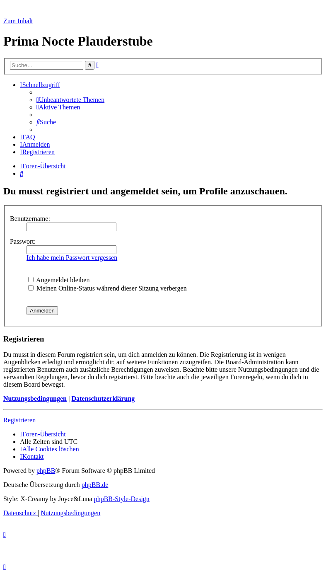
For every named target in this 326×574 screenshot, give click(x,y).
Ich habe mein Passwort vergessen (72, 257)
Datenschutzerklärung (103, 398)
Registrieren (19, 420)
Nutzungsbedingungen (35, 398)
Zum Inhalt (18, 20)
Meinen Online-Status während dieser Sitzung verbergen (107, 288)
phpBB (45, 470)
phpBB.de (95, 484)
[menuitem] (70, 99)
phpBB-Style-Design (122, 498)
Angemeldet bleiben (58, 279)
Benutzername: (30, 218)
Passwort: (23, 241)
